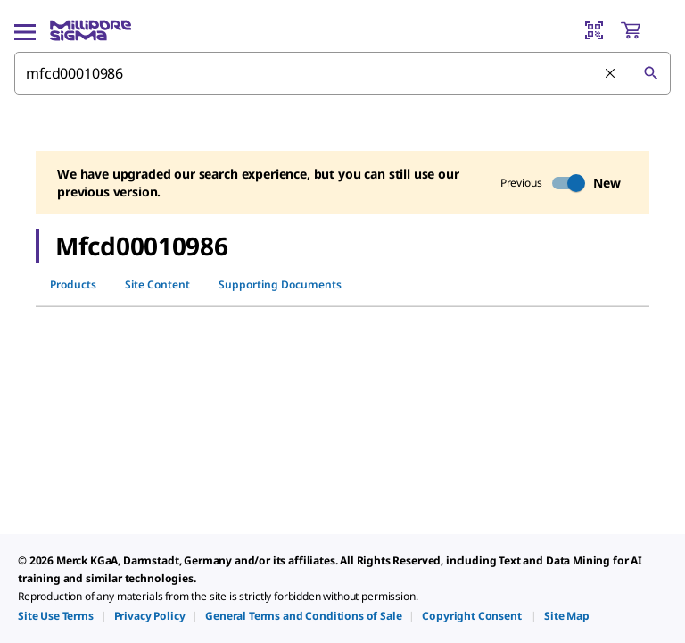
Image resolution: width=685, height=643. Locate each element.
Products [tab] (73, 284)
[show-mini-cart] (645, 30)
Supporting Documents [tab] (280, 284)
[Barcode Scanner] (594, 30)
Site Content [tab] (157, 284)
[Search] (650, 73)
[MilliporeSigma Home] (90, 30)
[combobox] (342, 73)
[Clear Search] (611, 74)
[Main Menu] (25, 30)
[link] (56, 615)
